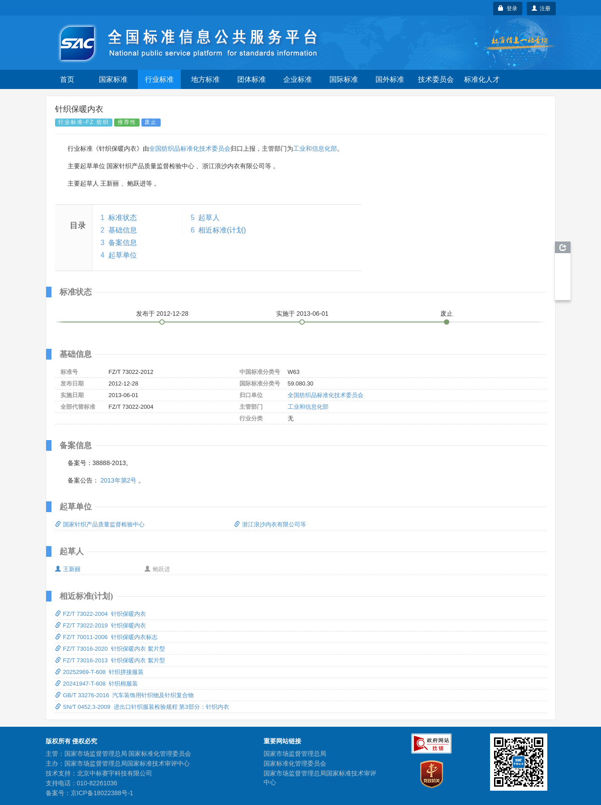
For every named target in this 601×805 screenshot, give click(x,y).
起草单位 (122, 255)
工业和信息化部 (315, 148)
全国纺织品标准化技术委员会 (189, 148)
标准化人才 (482, 79)
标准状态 (122, 217)
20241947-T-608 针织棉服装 (96, 683)
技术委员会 (436, 79)
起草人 (209, 217)
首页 (67, 79)
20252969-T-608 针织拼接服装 (99, 672)
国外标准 (389, 79)
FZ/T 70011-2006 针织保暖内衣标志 (106, 637)
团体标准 (251, 79)
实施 (302, 313)
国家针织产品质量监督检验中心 (100, 524)
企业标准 (297, 79)
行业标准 (159, 79)
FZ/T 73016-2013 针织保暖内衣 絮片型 (110, 660)
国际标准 (343, 79)
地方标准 (205, 79)
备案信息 (122, 242)
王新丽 (68, 569)
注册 (541, 8)
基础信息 (122, 230)
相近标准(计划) (222, 230)
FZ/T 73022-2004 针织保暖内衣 (100, 613)
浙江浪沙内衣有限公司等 (270, 524)
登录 (507, 8)
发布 (162, 313)
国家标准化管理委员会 (295, 763)
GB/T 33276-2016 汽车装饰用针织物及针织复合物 (124, 695)
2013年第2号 (118, 480)
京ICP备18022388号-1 (102, 793)
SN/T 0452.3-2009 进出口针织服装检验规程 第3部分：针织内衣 (142, 706)
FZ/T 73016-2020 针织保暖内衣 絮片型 (110, 648)
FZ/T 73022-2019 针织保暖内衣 (100, 625)
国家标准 (113, 79)
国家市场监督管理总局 (295, 753)
